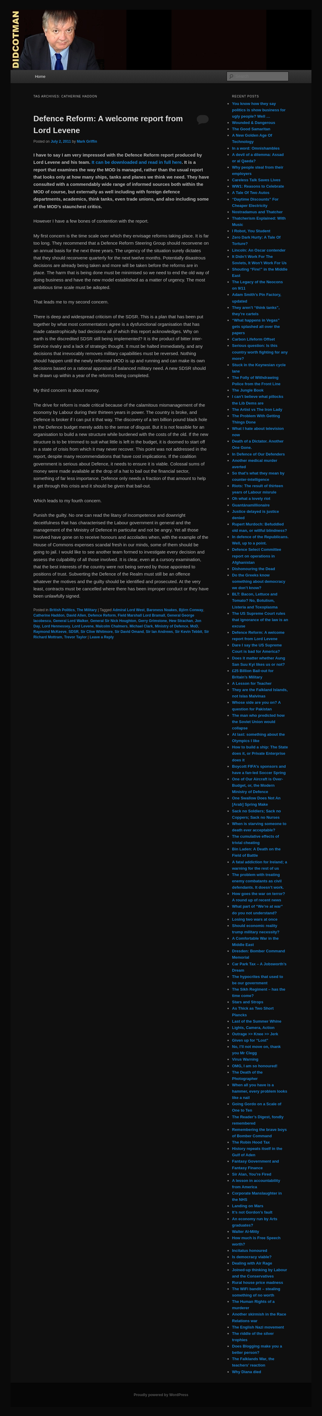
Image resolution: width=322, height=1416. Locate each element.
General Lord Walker (70, 621)
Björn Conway (191, 610)
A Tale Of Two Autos (250, 192)
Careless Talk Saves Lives (256, 180)
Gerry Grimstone (152, 621)
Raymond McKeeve (50, 632)
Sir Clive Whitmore (97, 632)
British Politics (62, 610)
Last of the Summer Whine (256, 1021)
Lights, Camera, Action (253, 1027)
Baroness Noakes (162, 610)
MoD (194, 626)
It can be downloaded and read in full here (136, 162)
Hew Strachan (181, 621)
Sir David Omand (129, 632)
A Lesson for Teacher (251, 683)
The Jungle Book (248, 390)
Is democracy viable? (252, 1257)
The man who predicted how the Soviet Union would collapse (258, 721)
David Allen (76, 615)
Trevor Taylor (75, 637)
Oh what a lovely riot (251, 498)
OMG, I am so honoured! (254, 1066)
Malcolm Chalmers (112, 626)
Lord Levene (83, 626)
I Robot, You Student (251, 231)
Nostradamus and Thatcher (257, 212)
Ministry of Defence (171, 626)
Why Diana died (246, 1372)
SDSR (74, 632)
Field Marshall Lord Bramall (141, 615)
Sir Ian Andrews (159, 632)
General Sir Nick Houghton (113, 621)
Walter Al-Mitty (245, 1231)
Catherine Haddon (48, 615)
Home (40, 76)
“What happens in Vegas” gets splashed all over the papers (256, 326)
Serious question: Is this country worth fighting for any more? (260, 351)
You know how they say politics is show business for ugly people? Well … (259, 110)
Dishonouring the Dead (253, 569)
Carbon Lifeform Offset (253, 339)
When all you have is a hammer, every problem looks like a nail (259, 1091)
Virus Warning (245, 1059)
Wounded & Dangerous (253, 122)
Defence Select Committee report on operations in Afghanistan (256, 555)
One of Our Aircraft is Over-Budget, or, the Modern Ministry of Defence (257, 785)
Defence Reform (102, 615)
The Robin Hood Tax (251, 1142)
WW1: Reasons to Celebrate (258, 186)
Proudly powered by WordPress (161, 1395)
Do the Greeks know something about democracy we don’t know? (258, 581)
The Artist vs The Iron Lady (257, 409)
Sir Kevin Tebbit (188, 632)
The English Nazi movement (258, 1327)
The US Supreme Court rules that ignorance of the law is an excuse (260, 619)
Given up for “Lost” (250, 1040)
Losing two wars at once (254, 919)
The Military (87, 610)
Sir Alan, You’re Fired (251, 1174)
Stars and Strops (247, 1002)
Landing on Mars (247, 1206)
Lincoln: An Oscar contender (259, 250)
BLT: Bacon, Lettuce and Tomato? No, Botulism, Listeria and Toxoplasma (254, 600)
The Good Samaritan (251, 129)
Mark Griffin (87, 141)
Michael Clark (141, 626)
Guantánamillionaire (251, 505)
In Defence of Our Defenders (258, 454)
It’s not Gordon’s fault (252, 1212)
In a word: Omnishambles (256, 148)
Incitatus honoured (249, 1250)
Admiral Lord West (128, 610)
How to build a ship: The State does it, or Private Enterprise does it (260, 753)
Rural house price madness (257, 1282)
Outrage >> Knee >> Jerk (255, 1034)
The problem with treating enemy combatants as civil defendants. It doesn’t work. (258, 881)
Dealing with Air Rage (252, 1263)
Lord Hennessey (56, 626)
